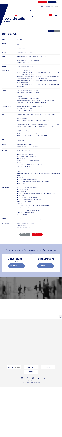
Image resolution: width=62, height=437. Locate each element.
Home (42, 6)
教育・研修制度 (3, 342)
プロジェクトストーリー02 (18, 335)
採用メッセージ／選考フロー (31, 296)
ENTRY (42, 2)
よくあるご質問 (52, 362)
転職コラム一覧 (28, 342)
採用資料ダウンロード (29, 348)
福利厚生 (2, 344)
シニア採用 (3, 366)
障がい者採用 (3, 361)
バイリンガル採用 (4, 360)
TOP (2, 331)
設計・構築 (51, 30)
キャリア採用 (47, 6)
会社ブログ (48, 374)
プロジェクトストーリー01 (18, 333)
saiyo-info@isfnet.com (25, 227)
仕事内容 (15, 347)
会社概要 (15, 342)
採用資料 (52, 2)
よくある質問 (40, 342)
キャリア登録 (45, 265)
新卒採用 (31, 379)
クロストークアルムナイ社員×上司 (29, 336)
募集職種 (41, 290)
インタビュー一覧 (41, 333)
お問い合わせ (40, 344)
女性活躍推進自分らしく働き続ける (29, 334)
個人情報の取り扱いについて (31, 388)
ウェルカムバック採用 (5, 363)
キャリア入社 (57, 30)
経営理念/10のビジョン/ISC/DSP (19, 344)
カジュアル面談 (16, 265)
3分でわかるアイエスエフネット (6, 333)
